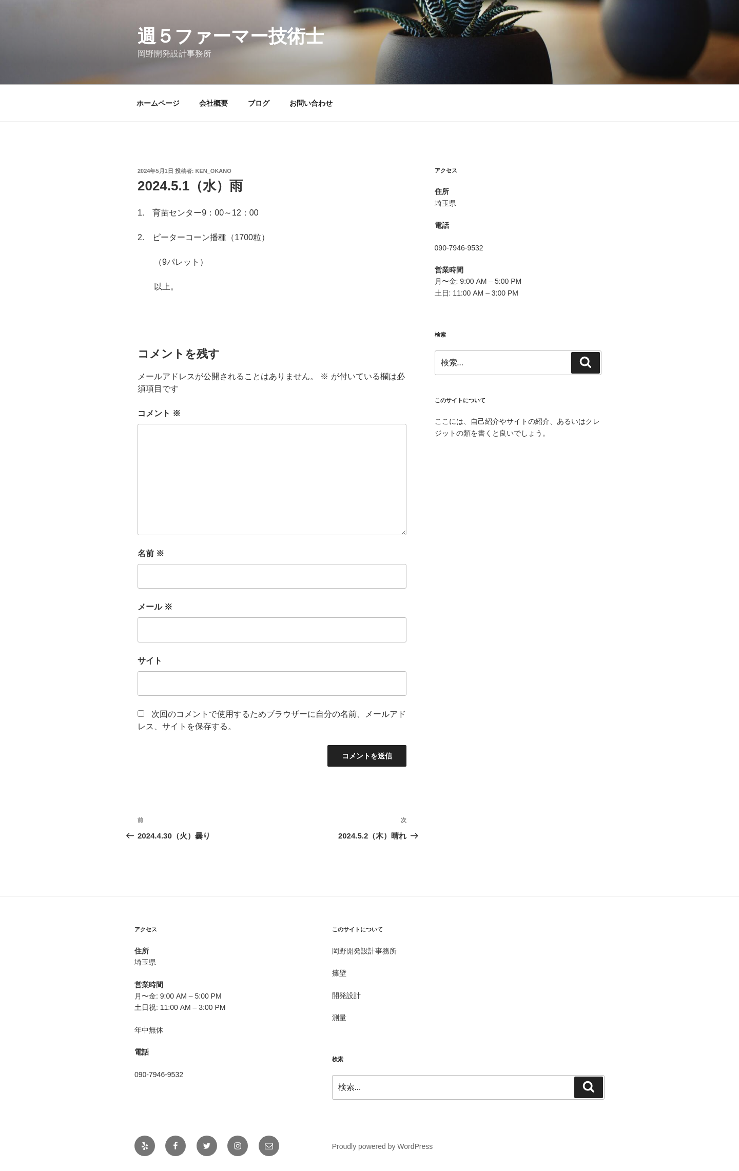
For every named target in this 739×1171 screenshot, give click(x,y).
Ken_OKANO (213, 171)
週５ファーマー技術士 (231, 36)
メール (155, 606)
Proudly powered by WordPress (382, 1146)
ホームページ (158, 103)
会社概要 (213, 103)
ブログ (258, 103)
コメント (159, 413)
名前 (151, 553)
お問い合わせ (311, 103)
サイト (150, 660)
